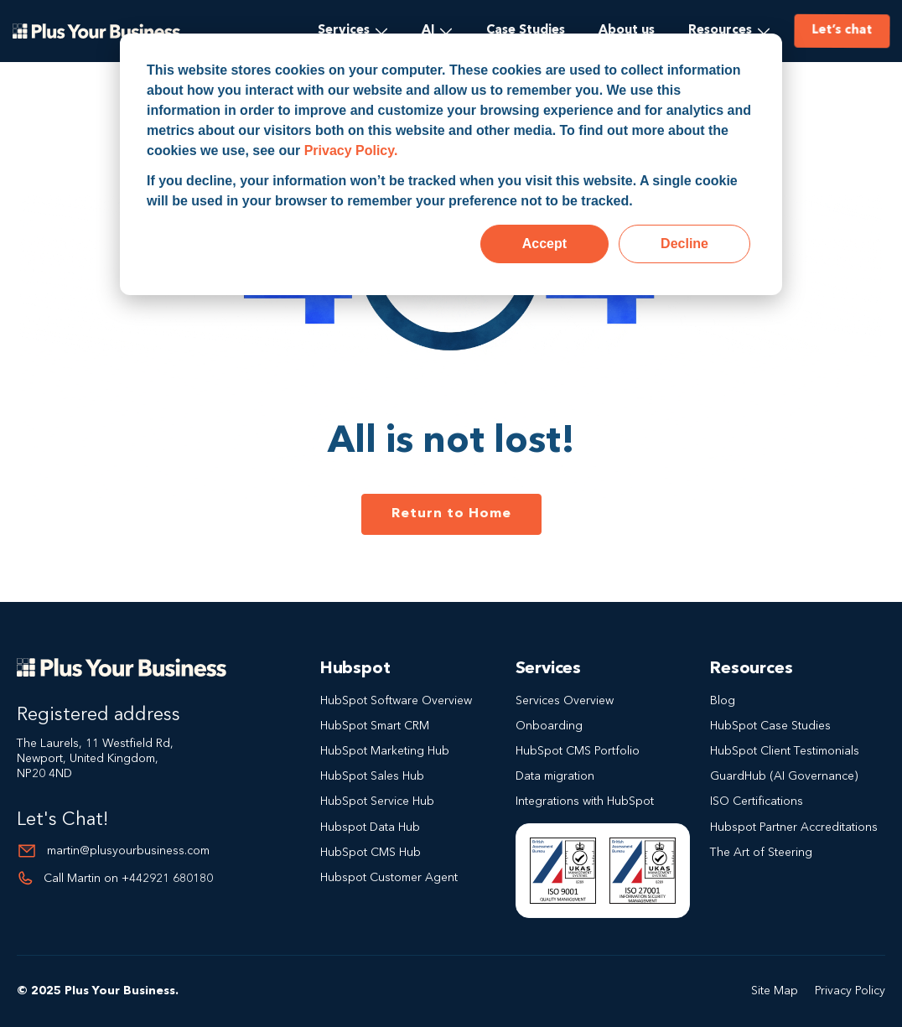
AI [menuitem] (428, 30)
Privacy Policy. (351, 150)
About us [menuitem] (627, 30)
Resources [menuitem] (720, 30)
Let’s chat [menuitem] (840, 30)
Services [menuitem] (344, 30)
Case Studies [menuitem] (525, 30)
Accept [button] (544, 243)
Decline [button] (684, 243)
